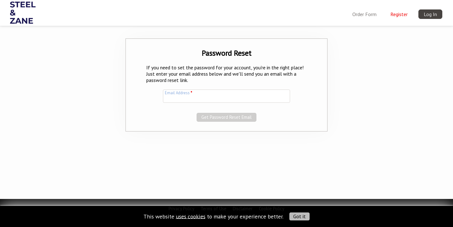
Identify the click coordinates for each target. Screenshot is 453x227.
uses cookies (190, 216)
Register (399, 14)
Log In (430, 14)
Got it (299, 216)
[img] (23, 11)
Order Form (364, 14)
